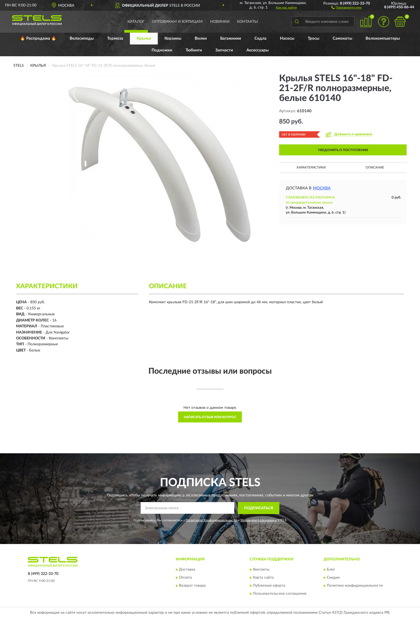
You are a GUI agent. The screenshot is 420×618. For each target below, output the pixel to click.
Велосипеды (82, 38)
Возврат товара (192, 586)
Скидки (333, 578)
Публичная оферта (269, 586)
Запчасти (224, 50)
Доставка (187, 570)
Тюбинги (194, 50)
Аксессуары (257, 50)
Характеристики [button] (311, 167)
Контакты (247, 22)
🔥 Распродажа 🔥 (38, 38)
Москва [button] (322, 188)
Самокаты (342, 38)
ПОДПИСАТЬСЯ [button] (258, 508)
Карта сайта (263, 578)
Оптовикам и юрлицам (177, 22)
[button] (346, 7)
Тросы (313, 38)
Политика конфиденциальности (355, 586)
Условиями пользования (258, 520)
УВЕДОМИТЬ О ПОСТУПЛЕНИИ (343, 150)
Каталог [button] (136, 22)
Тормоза (115, 38)
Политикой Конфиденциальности (211, 520)
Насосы (287, 38)
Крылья (144, 38)
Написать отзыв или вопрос (210, 417)
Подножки (162, 50)
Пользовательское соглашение (279, 594)
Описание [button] (375, 167)
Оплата (185, 578)
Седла (260, 38)
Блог (331, 570)
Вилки (201, 38)
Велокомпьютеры (383, 38)
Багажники (230, 38)
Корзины (172, 38)
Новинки (220, 22)
